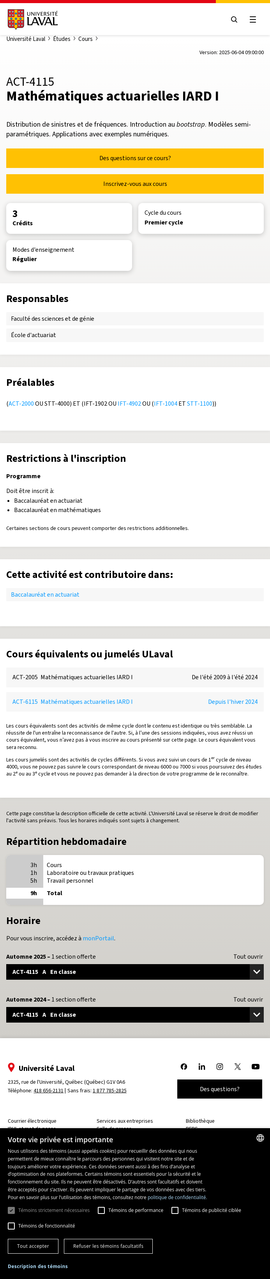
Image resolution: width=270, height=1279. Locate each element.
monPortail (98, 938)
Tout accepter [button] (33, 1246)
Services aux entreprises (125, 1121)
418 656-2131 (51, 1090)
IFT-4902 (129, 403)
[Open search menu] (231, 19)
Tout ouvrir (248, 956)
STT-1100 (199, 403)
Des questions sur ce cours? (135, 158)
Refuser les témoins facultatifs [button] (108, 1246)
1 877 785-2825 (112, 1090)
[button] (38, 1266)
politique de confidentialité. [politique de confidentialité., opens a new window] (177, 1197)
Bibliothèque (199, 1121)
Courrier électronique (34, 1121)
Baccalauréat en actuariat (45, 594)
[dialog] (135, 1203)
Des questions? (217, 1089)
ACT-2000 (21, 403)
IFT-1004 (165, 403)
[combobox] (260, 1138)
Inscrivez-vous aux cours (135, 184)
